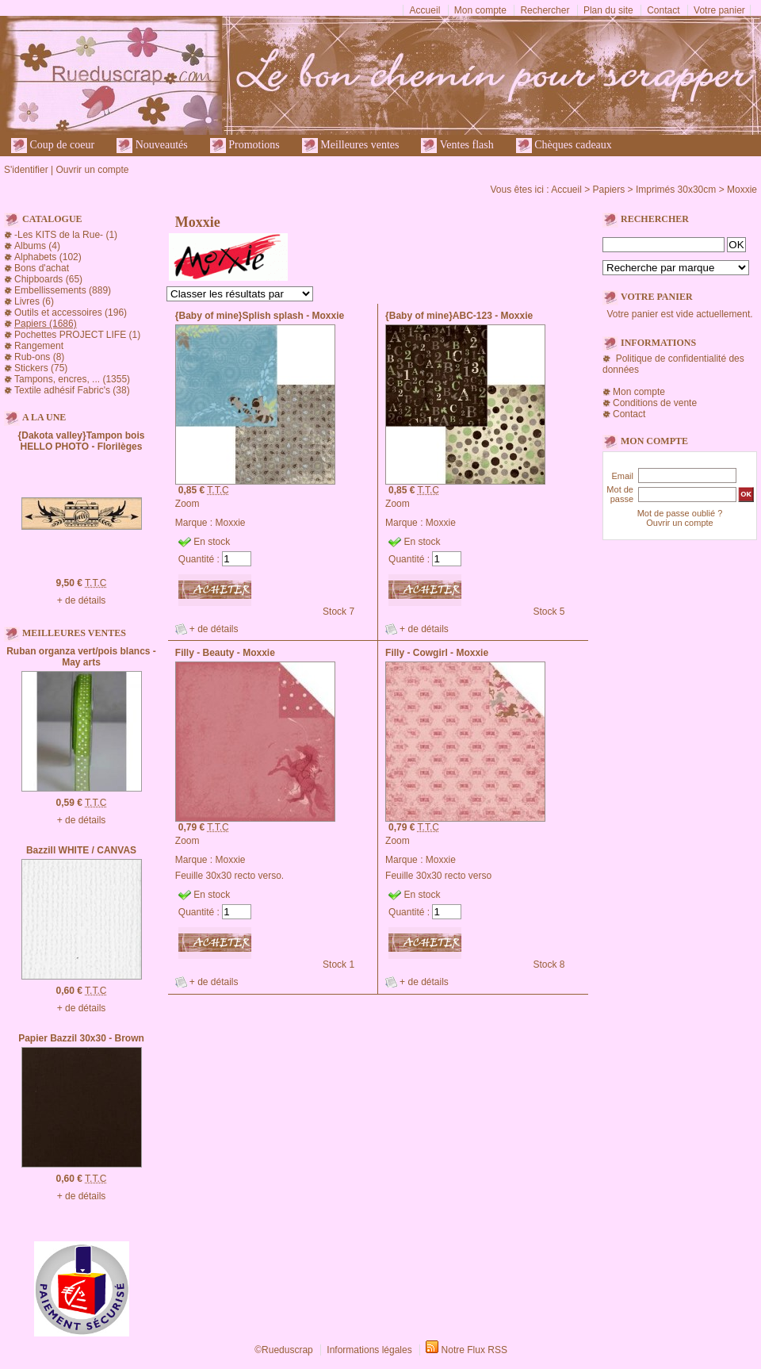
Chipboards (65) (48, 279)
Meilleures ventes (351, 145)
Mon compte (480, 10)
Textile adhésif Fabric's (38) (72, 390)
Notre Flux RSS (474, 1350)
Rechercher (544, 10)
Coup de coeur (52, 145)
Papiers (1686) (45, 323)
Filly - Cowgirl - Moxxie (436, 652)
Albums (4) (37, 245)
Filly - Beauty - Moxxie (225, 652)
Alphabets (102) (48, 257)
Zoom (187, 503)
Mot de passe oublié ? (680, 513)
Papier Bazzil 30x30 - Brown (81, 1038)
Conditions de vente (655, 402)
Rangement (38, 345)
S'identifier (26, 169)
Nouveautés (152, 145)
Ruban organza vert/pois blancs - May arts (81, 657)
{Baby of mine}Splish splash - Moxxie (259, 315)
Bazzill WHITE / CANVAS (81, 850)
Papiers (609, 189)
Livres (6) (34, 301)
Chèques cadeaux (564, 145)
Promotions (245, 145)
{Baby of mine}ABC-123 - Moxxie (459, 315)
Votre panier (719, 10)
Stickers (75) (40, 368)
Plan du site (608, 10)
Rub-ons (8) (39, 356)
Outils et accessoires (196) (70, 312)
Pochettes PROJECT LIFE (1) (77, 334)
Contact (663, 10)
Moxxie (742, 189)
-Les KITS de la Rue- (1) (65, 234)
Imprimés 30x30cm (676, 189)
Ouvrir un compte (91, 169)
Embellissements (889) (62, 290)
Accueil (425, 10)
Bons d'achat (41, 268)
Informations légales (369, 1350)
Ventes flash (457, 145)
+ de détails (81, 600)
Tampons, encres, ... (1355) (72, 379)
